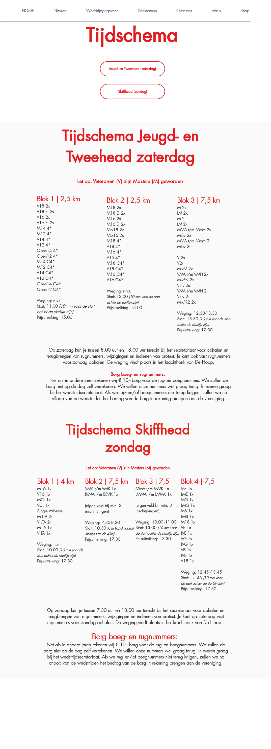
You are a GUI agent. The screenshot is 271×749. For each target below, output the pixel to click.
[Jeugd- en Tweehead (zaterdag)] (132, 68)
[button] (261, 11)
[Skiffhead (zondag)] (132, 91)
